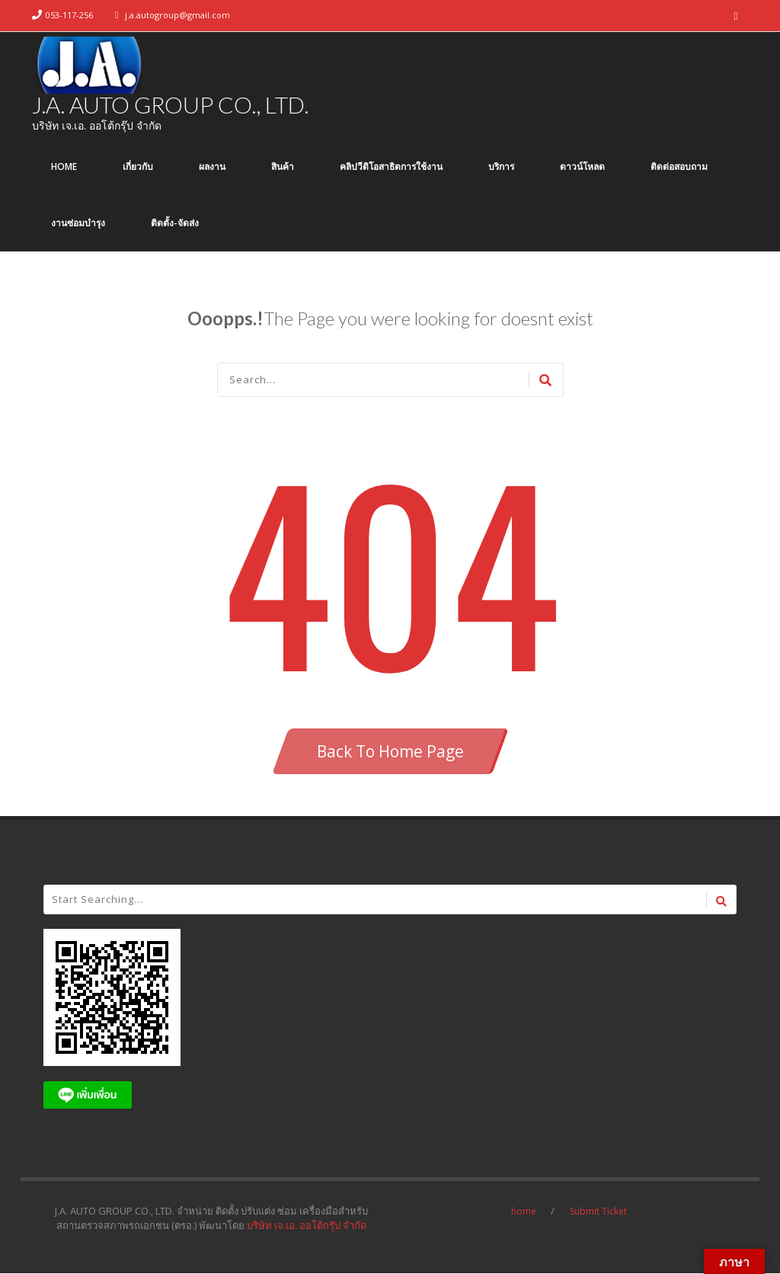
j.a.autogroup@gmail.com (177, 15)
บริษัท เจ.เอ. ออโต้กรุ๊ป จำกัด (306, 1226)
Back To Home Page (390, 752)
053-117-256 (69, 15)
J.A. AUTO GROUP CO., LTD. (170, 105)
